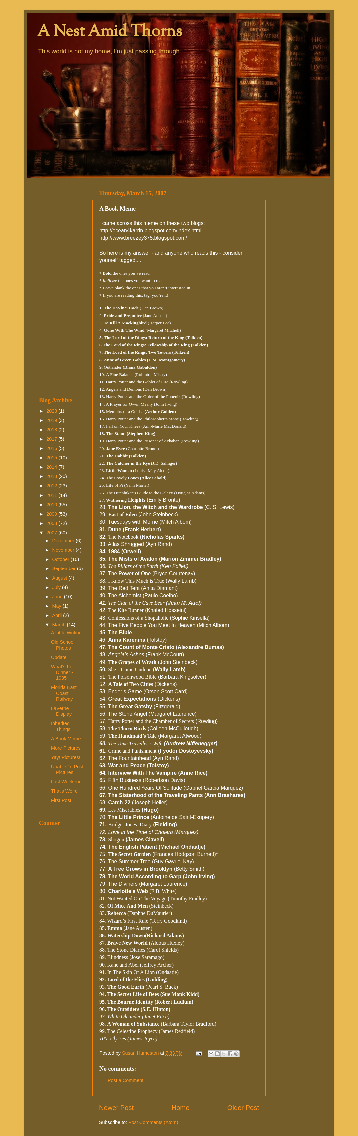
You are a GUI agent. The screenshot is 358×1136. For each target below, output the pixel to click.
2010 (52, 504)
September (64, 568)
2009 (52, 514)
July (57, 587)
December (64, 540)
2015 (52, 457)
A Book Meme (66, 738)
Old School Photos (62, 644)
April (57, 615)
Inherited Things (60, 726)
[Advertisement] (61, 287)
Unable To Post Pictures (67, 769)
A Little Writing (66, 632)
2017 (52, 439)
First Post (61, 800)
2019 (52, 420)
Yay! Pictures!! (66, 757)
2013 (52, 476)
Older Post (243, 1107)
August (60, 578)
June (58, 596)
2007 (52, 532)
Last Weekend (66, 781)
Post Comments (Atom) (153, 1122)
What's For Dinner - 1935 (62, 672)
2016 (52, 448)
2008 (52, 523)
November (64, 550)
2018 (52, 429)
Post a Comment (125, 1080)
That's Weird (64, 791)
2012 (52, 485)
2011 (52, 495)
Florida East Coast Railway (64, 693)
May (57, 606)
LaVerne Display (61, 711)
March (59, 624)
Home (181, 1107)
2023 (52, 411)
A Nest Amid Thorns (109, 32)
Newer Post (116, 1107)
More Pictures (66, 748)
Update (58, 657)
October (61, 559)
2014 (52, 467)
